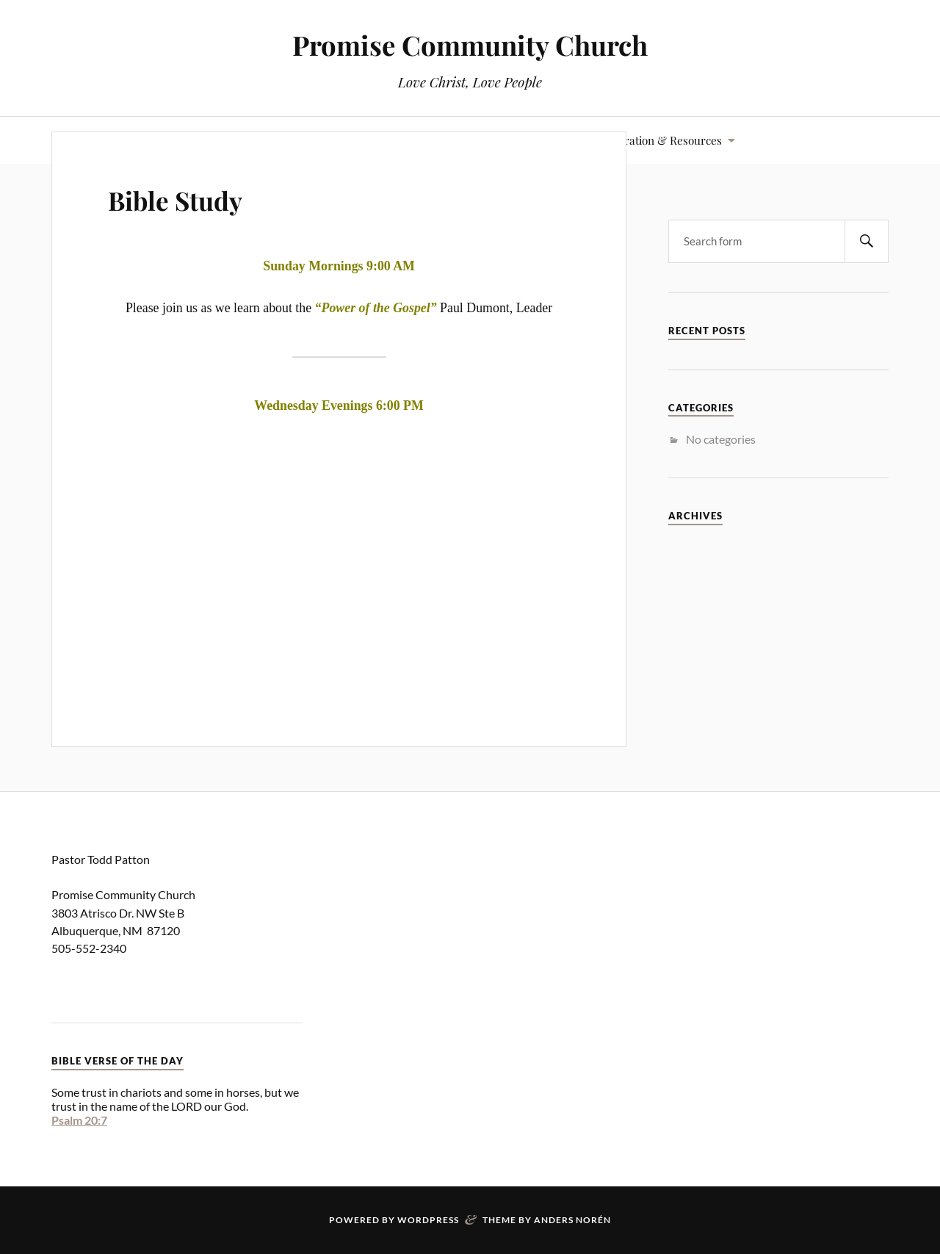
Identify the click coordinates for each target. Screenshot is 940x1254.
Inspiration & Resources (660, 140)
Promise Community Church (470, 44)
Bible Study (194, 197)
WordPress (428, 1219)
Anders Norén (572, 1219)
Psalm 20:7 (79, 1120)
